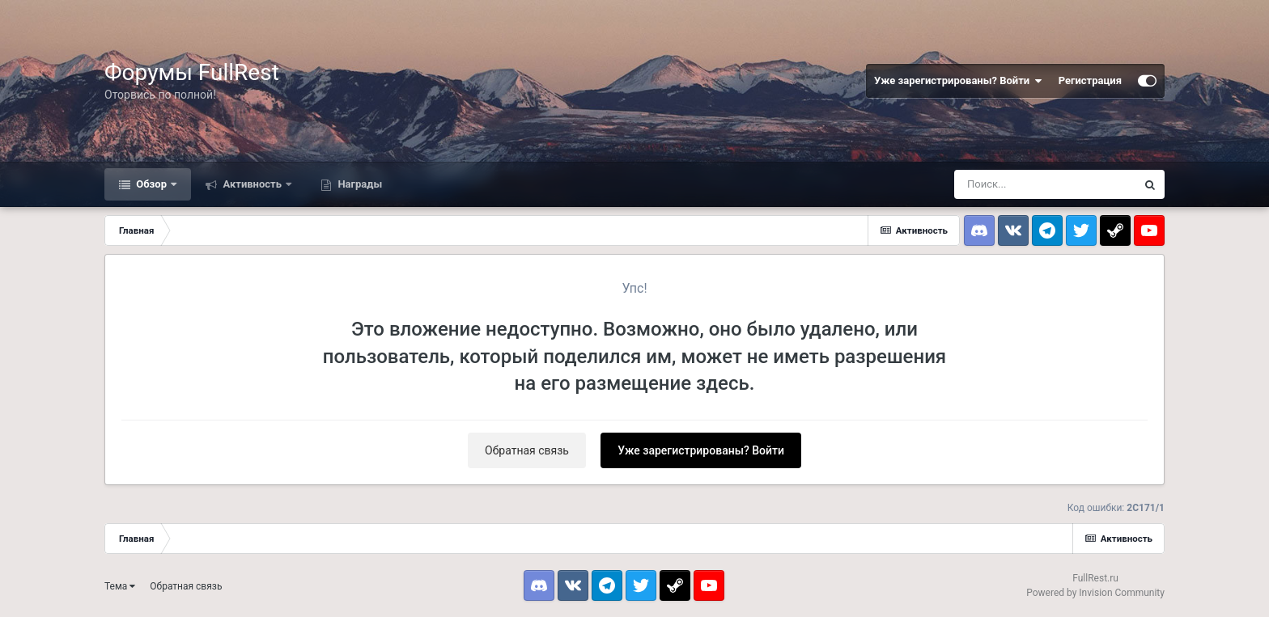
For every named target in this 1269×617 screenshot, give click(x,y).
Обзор (151, 184)
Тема (119, 586)
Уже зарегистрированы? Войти (958, 81)
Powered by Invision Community (1095, 592)
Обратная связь (527, 450)
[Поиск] (1044, 184)
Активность (252, 184)
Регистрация (1090, 80)
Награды (358, 184)
